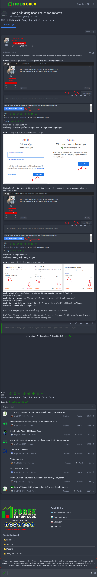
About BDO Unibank (19, 449)
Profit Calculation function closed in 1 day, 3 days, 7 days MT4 (37, 477)
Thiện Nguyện (16, 459)
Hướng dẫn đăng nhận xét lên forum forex (31, 20)
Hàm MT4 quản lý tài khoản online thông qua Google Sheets (38, 487)
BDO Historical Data (19, 468)
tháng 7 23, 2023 (9, 52)
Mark (88, 32)
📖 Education (56, 522)
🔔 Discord (8, 549)
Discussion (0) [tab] (8, 25)
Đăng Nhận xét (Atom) (18, 402)
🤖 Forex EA (56, 526)
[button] (10, 393)
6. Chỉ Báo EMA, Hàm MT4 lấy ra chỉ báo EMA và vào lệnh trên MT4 (39, 440)
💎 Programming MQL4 (61, 512)
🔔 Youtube (8, 544)
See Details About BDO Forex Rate (25, 431)
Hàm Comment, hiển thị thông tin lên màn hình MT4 (33, 421)
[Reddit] (24, 393)
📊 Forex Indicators (59, 517)
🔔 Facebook (9, 540)
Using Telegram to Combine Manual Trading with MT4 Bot (38, 412)
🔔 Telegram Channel (13, 553)
